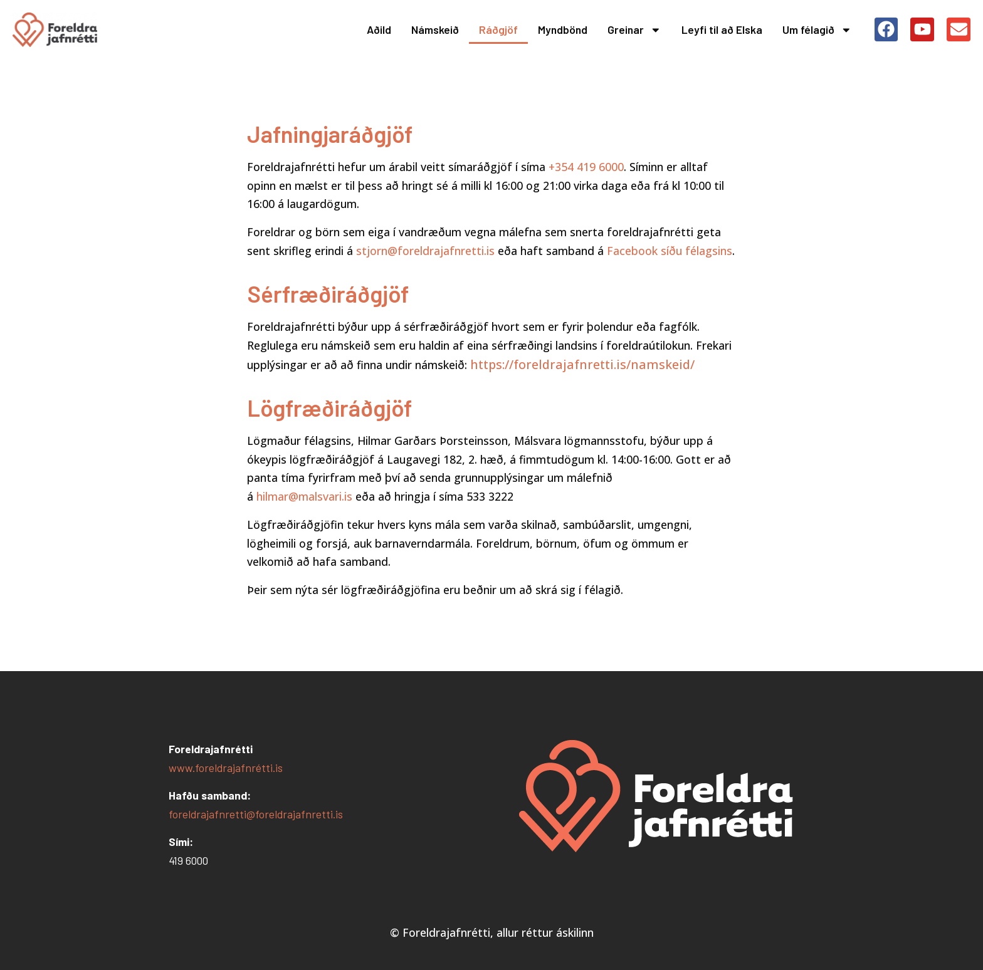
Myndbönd (562, 29)
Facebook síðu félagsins (669, 250)
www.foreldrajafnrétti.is (226, 767)
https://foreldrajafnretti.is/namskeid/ (584, 364)
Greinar (634, 30)
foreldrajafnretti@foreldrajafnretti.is (256, 814)
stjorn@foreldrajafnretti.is (425, 250)
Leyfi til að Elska (721, 29)
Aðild (379, 29)
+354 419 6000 (586, 166)
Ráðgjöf (498, 29)
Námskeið (435, 29)
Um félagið (817, 30)
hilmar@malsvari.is (304, 496)
